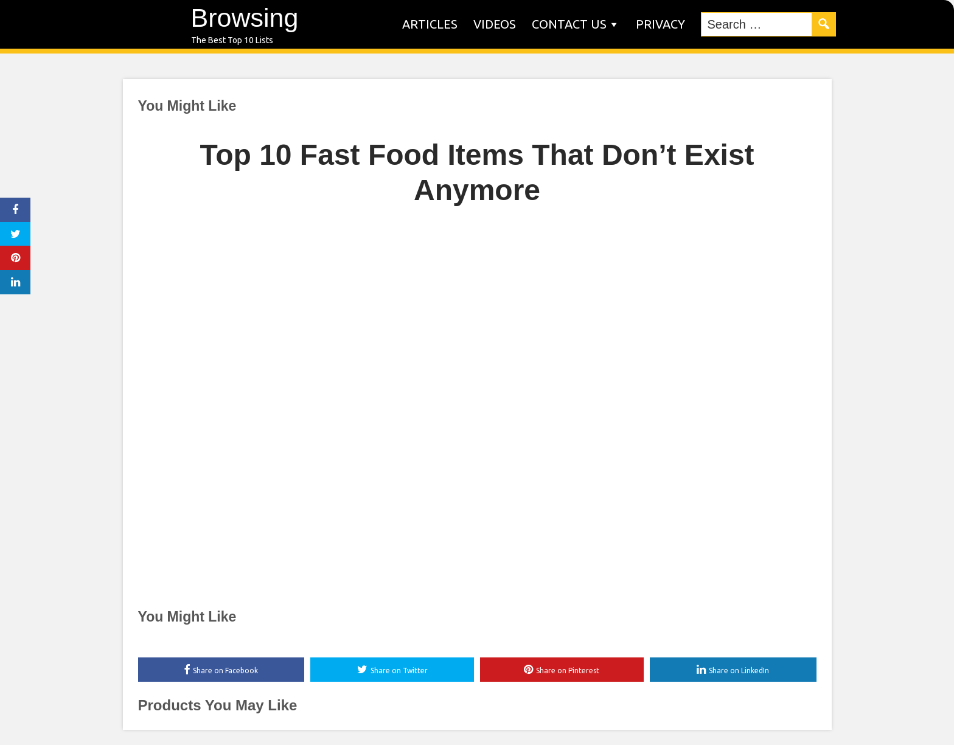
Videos (494, 24)
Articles (430, 24)
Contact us (569, 24)
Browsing (245, 17)
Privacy (660, 24)
